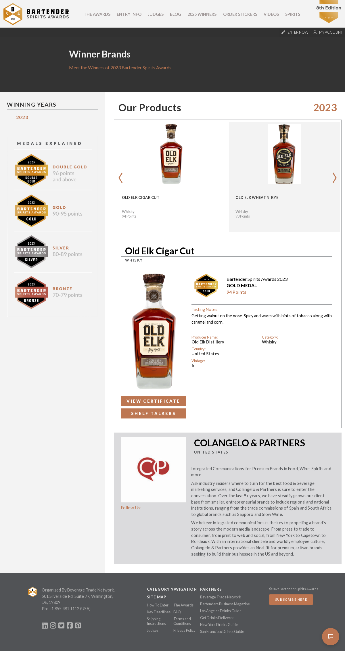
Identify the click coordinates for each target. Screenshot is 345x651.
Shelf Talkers (153, 413)
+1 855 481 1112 (64, 608)
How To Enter (157, 605)
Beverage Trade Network (220, 597)
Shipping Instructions (156, 621)
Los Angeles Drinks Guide (220, 610)
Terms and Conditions (182, 621)
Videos (271, 14)
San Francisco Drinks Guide (222, 631)
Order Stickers (240, 14)
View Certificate (153, 401)
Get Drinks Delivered (217, 617)
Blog (175, 14)
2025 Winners (201, 14)
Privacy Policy (184, 630)
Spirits (292, 14)
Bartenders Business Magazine (225, 604)
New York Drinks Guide (219, 624)
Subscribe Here (291, 599)
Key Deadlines (158, 612)
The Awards (97, 14)
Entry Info (129, 14)
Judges (156, 14)
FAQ (177, 612)
